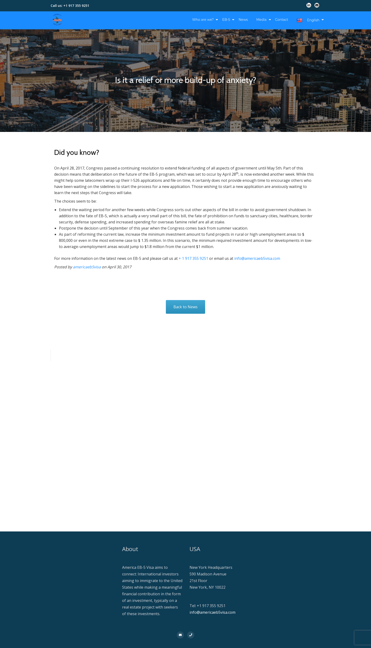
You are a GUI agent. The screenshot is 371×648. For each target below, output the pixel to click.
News (243, 19)
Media (261, 19)
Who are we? (203, 19)
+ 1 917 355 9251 (193, 258)
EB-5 (226, 19)
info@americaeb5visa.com (257, 258)
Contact (281, 19)
